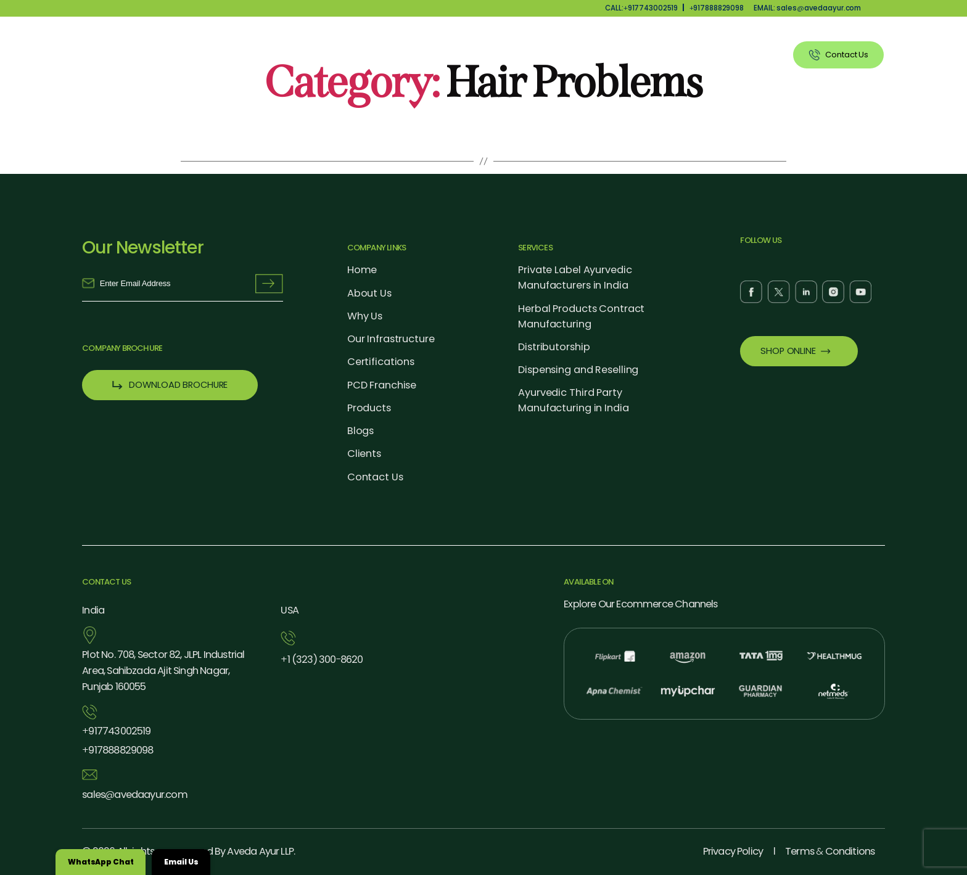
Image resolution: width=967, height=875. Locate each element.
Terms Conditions (829, 851)
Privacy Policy (733, 851)
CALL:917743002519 (641, 8)
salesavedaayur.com (134, 795)
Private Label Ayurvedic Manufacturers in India (575, 277)
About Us (403, 55)
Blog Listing (683, 55)
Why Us (466, 55)
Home (362, 270)
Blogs (360, 431)
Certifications (380, 362)
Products (529, 55)
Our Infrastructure (391, 339)
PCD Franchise (381, 385)
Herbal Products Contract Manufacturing (581, 316)
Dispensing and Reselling (578, 370)
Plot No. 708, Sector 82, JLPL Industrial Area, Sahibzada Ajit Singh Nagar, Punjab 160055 (163, 670)
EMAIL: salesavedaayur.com (807, 8)
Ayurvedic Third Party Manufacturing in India (573, 400)
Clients (751, 55)
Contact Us (375, 477)
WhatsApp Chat (100, 862)
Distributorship (554, 347)
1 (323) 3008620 (322, 660)
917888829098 (716, 8)
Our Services (604, 55)
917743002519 (116, 731)
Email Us (181, 862)
